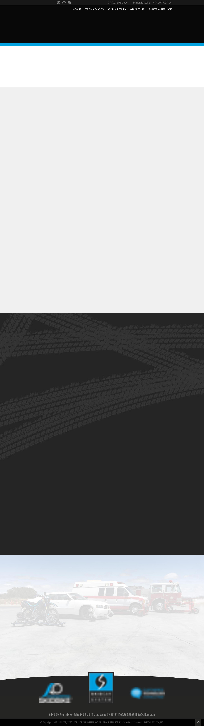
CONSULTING (117, 9)
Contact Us (162, 2)
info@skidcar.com (145, 716)
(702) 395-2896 (117, 2)
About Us (137, 9)
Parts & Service (160, 9)
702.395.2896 (126, 716)
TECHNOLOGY (94, 9)
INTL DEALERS (140, 2)
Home (76, 9)
